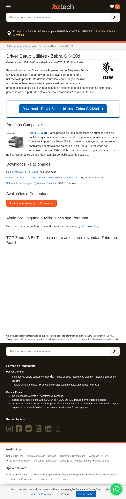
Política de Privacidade (21, 479)
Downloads (30, 46)
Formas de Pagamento (46, 474)
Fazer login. (94, 226)
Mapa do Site (102, 460)
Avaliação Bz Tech (98, 456)
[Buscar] (58, 17)
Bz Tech (63, 6)
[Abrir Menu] (13, 6)
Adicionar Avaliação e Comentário (31, 203)
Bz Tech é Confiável (20, 460)
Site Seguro (63, 479)
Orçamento (24, 474)
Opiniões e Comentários (72, 456)
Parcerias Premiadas (45, 460)
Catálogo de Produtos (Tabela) (76, 460)
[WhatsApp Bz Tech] (116, 490)
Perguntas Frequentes (73, 474)
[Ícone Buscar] (115, 17)
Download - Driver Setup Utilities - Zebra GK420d (63, 109)
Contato (10, 474)
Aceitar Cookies (86, 494)
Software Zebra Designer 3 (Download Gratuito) (31, 183)
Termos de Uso (45, 479)
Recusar (65, 494)
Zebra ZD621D (38, 132)
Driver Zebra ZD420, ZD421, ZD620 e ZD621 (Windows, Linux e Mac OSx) (45, 177)
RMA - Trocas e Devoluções (103, 474)
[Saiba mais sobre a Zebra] (63, 289)
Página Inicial (14, 46)
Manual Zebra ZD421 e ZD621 (22, 172)
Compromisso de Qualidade (41, 456)
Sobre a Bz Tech (14, 456)
